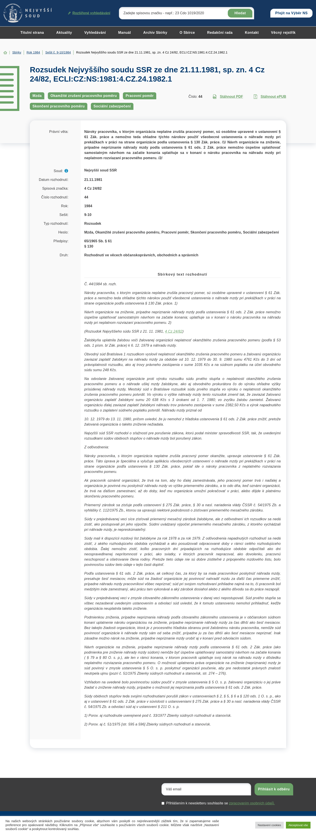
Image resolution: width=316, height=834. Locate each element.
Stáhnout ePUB (270, 96)
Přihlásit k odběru (274, 789)
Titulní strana (32, 32)
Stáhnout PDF (228, 96)
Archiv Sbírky (155, 32)
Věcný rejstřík (283, 32)
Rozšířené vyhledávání (89, 13)
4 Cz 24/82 (173, 331)
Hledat (240, 13)
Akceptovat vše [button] (298, 825)
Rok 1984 (33, 52)
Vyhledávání (95, 32)
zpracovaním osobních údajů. (252, 803)
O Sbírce (187, 32)
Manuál (124, 32)
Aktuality (64, 32)
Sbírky (16, 52)
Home (5, 52)
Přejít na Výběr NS (291, 13)
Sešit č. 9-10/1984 (58, 52)
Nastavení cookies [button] (269, 825)
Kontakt (252, 32)
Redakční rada (220, 32)
